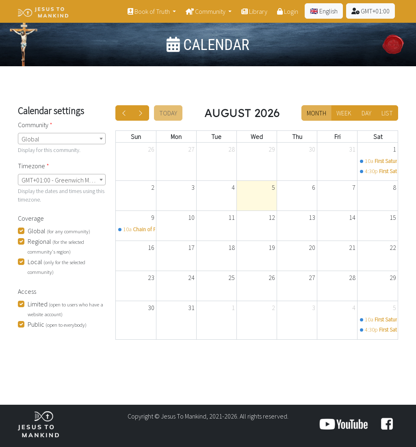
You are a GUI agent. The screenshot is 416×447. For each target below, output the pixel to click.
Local (56, 266)
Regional (56, 246)
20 (312, 247)
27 (191, 149)
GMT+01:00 (370, 11)
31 (352, 149)
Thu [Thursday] (297, 136)
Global (59, 231)
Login (287, 11)
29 (272, 149)
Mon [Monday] (176, 136)
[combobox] (62, 138)
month (316, 113)
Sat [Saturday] (377, 136)
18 (231, 247)
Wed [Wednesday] (257, 136)
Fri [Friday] (337, 136)
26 (151, 149)
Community (206, 11)
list (387, 113)
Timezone (31, 166)
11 (231, 217)
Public (57, 324)
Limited (65, 308)
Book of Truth (149, 11)
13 (312, 217)
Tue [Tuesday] (216, 136)
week (343, 113)
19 (272, 247)
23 (151, 277)
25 (231, 277)
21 (352, 247)
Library (254, 11)
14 (352, 217)
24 (191, 277)
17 (191, 247)
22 (393, 247)
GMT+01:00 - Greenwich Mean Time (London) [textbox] (63, 180)
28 (231, 149)
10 (191, 217)
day (366, 113)
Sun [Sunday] (136, 136)
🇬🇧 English (324, 11)
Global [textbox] (30, 139)
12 (272, 217)
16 (151, 247)
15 (393, 217)
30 (312, 149)
